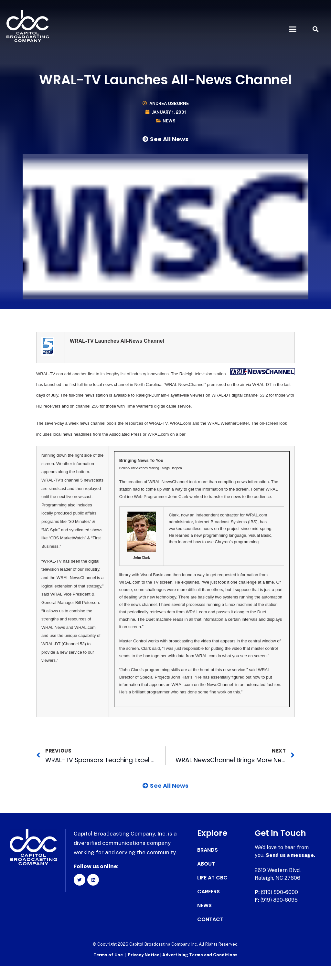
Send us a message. (291, 855)
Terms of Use (108, 954)
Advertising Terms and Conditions (200, 954)
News (169, 121)
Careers (208, 891)
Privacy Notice (144, 954)
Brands (207, 850)
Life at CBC (212, 878)
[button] (292, 29)
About (206, 864)
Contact (210, 919)
